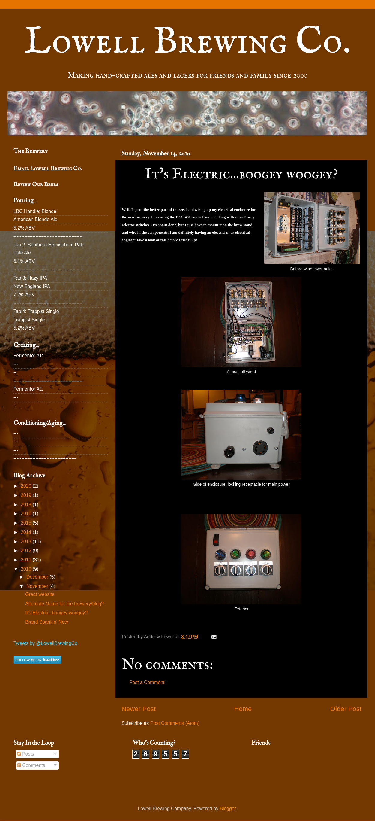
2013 (26, 541)
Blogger (228, 808)
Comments (31, 765)
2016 (26, 513)
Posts (25, 753)
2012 (26, 550)
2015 (26, 522)
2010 (26, 569)
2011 (26, 559)
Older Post (346, 709)
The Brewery (30, 151)
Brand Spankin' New (46, 622)
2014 (26, 532)
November (38, 586)
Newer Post (139, 709)
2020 (26, 485)
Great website (39, 594)
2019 (26, 495)
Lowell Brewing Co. (187, 42)
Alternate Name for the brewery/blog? (64, 603)
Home (243, 709)
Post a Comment (146, 682)
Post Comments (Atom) (175, 723)
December (38, 576)
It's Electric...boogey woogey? (56, 612)
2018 (26, 504)
